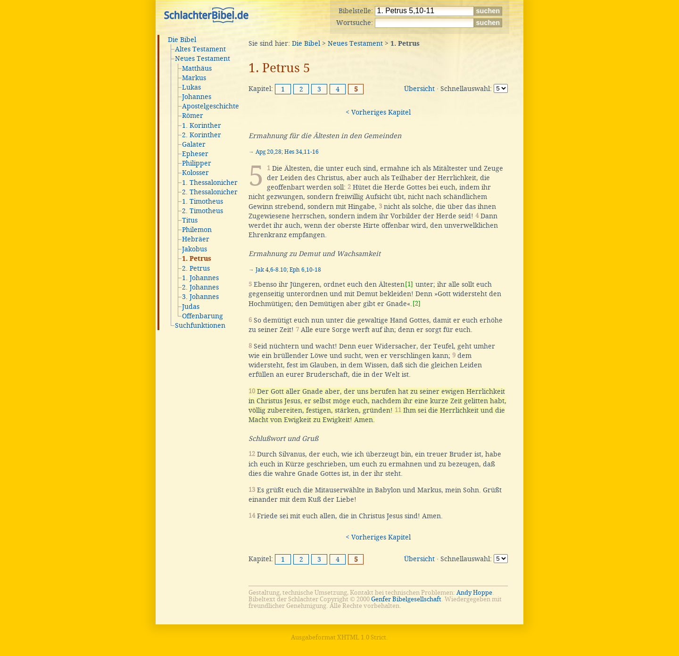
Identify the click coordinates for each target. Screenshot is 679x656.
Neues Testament (202, 58)
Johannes (196, 96)
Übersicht (419, 88)
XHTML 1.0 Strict (361, 637)
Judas (190, 306)
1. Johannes (200, 278)
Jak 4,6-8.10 (271, 269)
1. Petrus (196, 259)
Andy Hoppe (474, 592)
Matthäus (197, 68)
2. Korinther (201, 135)
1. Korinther (201, 125)
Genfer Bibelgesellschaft (406, 599)
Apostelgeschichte (210, 106)
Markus (194, 78)
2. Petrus (196, 268)
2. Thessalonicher (210, 192)
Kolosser (195, 172)
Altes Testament (200, 49)
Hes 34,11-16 (301, 152)
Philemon (197, 229)
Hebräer (195, 239)
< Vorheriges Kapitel (378, 112)
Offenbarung (202, 316)
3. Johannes (200, 296)
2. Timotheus (202, 211)
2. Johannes (200, 287)
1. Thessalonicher (210, 182)
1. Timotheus (202, 201)
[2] (417, 303)
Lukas (191, 87)
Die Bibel (182, 39)
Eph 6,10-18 (305, 269)
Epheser (195, 154)
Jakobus (194, 249)
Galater (194, 144)
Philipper (196, 163)
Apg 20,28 (269, 152)
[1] (409, 284)
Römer (192, 115)
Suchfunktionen (200, 325)
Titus (190, 220)
